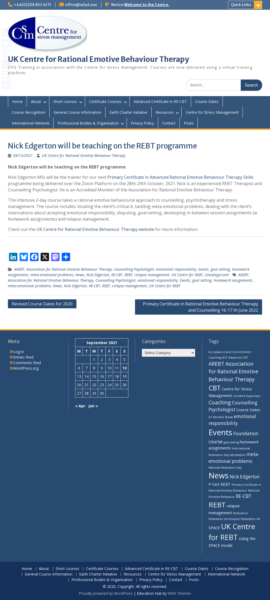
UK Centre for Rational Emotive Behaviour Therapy (98, 59)
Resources (164, 112)
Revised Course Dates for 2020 (42, 304)
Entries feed (23, 357)
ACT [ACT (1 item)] (224, 357)
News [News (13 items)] (219, 475)
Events (203, 269)
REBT (128, 274)
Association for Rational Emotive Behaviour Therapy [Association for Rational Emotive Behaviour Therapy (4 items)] (233, 371)
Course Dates (207, 101)
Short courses (65, 101)
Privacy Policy (142, 123)
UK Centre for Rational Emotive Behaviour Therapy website (95, 229)
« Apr (80, 405)
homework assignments (233, 280)
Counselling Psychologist (134, 269)
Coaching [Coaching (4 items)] (220, 402)
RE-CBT (116, 274)
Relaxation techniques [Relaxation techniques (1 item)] (224, 519)
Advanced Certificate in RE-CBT (160, 101)
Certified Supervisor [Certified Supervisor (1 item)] (247, 396)
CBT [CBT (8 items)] (215, 387)
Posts (189, 123)
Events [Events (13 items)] (220, 432)
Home (17, 101)
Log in (18, 351)
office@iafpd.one (81, 4)
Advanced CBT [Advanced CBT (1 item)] (238, 357)
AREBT (19, 269)
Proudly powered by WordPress (106, 593)
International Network (30, 123)
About (36, 101)
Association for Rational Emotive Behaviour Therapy (69, 269)
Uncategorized (217, 274)
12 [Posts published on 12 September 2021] (124, 367)
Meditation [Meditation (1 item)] (237, 455)
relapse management (151, 274)
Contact (169, 123)
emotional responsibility (176, 269)
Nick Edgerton (97, 274)
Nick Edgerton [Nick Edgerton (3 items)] (245, 477)
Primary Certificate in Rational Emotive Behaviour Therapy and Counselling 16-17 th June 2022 (200, 307)
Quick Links (241, 4)
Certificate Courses (105, 101)
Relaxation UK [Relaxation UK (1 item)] (250, 519)
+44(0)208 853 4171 (32, 4)
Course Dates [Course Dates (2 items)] (248, 409)
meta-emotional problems (51, 274)
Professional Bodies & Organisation (88, 123)
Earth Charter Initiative (128, 112)
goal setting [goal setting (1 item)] (231, 442)
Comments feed (27, 362)
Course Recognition (28, 112)
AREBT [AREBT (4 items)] (216, 363)
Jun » (93, 405)
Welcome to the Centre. (146, 4)
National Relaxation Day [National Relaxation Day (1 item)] (225, 467)
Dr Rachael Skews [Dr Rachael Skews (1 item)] (221, 417)
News (79, 274)
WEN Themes (179, 593)
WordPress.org (25, 368)
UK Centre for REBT (187, 274)
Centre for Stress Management (212, 112)
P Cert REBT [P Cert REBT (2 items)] (220, 484)
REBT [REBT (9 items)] (217, 504)
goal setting (220, 269)
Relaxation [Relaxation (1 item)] (240, 513)
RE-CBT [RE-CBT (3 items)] (244, 496)
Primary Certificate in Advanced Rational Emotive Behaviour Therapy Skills (180, 177)
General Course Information (77, 112)
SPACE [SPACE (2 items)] (214, 527)
